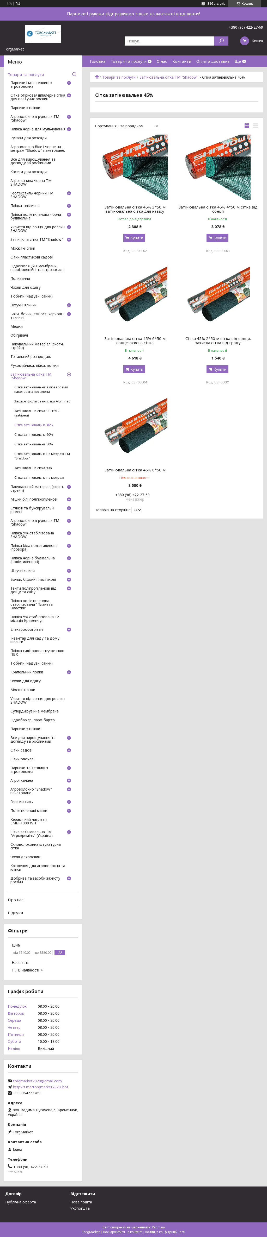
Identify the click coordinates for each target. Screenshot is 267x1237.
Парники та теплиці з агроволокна (29, 770)
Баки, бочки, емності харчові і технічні (37, 316)
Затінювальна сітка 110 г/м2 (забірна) (36, 413)
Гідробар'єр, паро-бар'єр (32, 720)
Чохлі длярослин (25, 857)
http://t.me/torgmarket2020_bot (40, 1087)
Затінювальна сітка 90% (33, 468)
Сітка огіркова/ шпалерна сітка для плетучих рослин (37, 97)
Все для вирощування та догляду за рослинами (33, 161)
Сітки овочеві (22, 759)
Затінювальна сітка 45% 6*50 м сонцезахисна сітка (135, 340)
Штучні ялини (22, 571)
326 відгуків (217, 3)
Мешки (16, 327)
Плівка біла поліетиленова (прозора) (34, 548)
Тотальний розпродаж (30, 357)
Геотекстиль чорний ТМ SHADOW (31, 195)
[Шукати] (221, 41)
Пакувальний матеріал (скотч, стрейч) (37, 346)
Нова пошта (81, 1202)
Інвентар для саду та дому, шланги (35, 640)
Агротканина (21, 781)
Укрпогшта (80, 1208)
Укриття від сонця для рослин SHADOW (37, 229)
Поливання (20, 279)
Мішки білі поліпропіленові (34, 499)
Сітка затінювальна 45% (33, 425)
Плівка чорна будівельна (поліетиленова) (32, 560)
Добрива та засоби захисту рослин (35, 880)
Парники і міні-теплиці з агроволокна (31, 85)
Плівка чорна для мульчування (37, 129)
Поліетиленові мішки (28, 811)
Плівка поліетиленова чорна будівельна (35, 216)
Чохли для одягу (25, 288)
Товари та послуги (129, 61)
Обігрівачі (19, 335)
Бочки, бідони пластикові (33, 580)
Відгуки (15, 912)
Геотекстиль (21, 802)
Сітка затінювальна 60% (33, 434)
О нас (162, 61)
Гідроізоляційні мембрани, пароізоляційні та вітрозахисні (37, 268)
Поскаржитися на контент (122, 1232)
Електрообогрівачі (27, 630)
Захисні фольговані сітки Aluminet (42, 401)
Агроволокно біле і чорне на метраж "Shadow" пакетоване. (37, 149)
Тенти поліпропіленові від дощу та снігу (33, 590)
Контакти (181, 61)
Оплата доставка (212, 61)
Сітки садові (21, 750)
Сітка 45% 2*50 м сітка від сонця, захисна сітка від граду (218, 340)
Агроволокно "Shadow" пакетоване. (31, 791)
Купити (136, 237)
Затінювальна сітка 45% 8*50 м (135, 470)
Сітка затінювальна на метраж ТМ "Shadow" (42, 456)
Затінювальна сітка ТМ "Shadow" (168, 77)
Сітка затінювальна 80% (33, 444)
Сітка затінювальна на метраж (39, 477)
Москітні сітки (22, 249)
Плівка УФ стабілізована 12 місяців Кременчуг (34, 619)
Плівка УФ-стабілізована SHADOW (32, 535)
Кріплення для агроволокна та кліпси (37, 868)
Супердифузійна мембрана (34, 711)
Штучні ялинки (23, 305)
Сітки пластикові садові (31, 257)
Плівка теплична (25, 206)
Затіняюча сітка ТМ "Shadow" (36, 240)
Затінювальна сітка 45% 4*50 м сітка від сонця (218, 209)
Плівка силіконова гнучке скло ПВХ (37, 653)
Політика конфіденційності (165, 1232)
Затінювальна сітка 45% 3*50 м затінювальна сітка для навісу (135, 209)
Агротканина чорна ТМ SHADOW (31, 183)
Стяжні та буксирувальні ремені (32, 510)
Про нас (15, 899)
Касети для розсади (28, 172)
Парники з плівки (25, 108)
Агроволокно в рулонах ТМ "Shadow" (34, 119)
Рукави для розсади (28, 138)
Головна (97, 61)
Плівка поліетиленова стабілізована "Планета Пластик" (31, 604)
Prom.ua (158, 1227)
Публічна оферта (20, 1202)
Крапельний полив (26, 672)
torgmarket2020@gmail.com (37, 1081)
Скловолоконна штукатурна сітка (35, 846)
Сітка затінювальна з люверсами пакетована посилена (41, 389)
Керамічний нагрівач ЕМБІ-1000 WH (28, 821)
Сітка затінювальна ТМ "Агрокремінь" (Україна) (31, 834)
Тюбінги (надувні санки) (31, 296)
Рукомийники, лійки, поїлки (34, 366)
